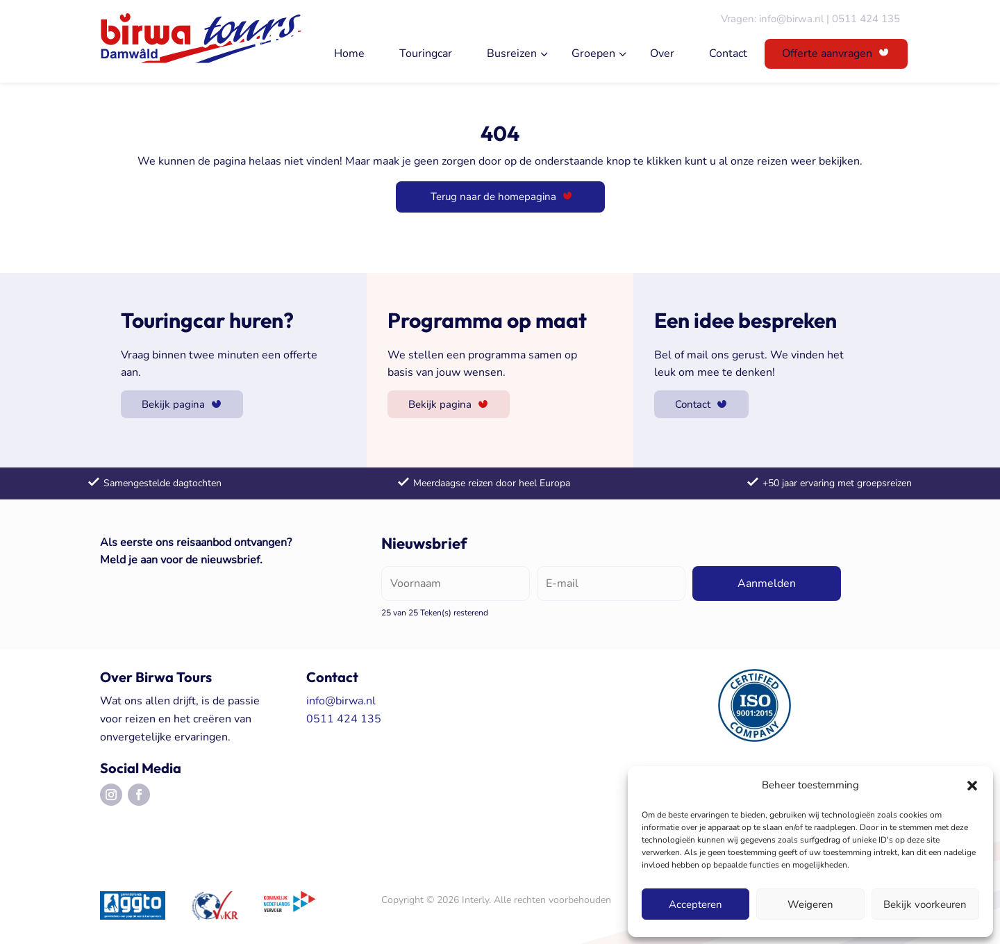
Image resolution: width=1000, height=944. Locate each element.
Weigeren (810, 904)
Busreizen (512, 53)
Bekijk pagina (173, 404)
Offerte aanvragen (827, 53)
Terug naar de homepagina (493, 197)
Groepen (593, 53)
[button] (972, 786)
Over (662, 53)
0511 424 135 (866, 19)
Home (349, 53)
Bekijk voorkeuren (925, 904)
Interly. (476, 899)
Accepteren (695, 904)
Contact (728, 53)
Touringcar (425, 53)
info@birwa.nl (791, 19)
